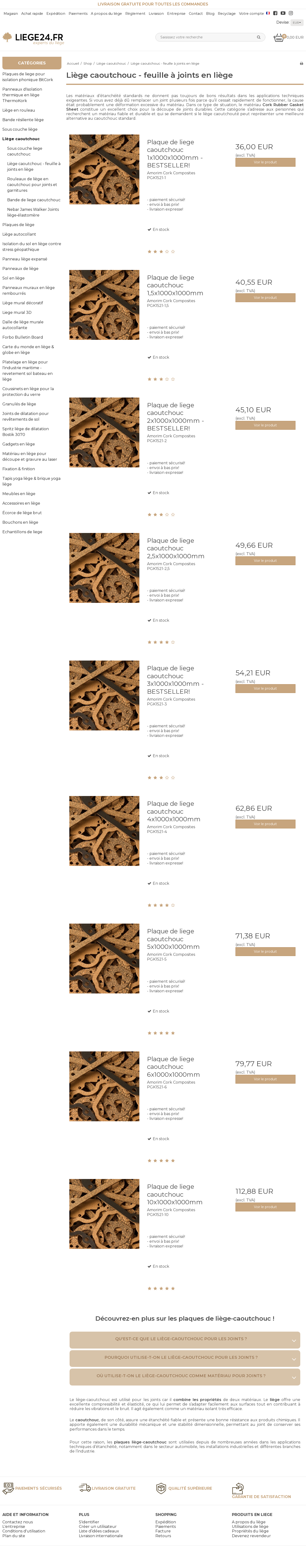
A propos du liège (106, 13)
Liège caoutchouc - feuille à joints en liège (33, 166)
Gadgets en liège (18, 444)
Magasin (11, 13)
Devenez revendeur (251, 1536)
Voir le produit (265, 162)
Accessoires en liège (21, 503)
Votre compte (251, 13)
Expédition (55, 13)
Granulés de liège (19, 404)
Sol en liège (13, 278)
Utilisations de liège (250, 1526)
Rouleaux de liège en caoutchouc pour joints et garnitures (32, 185)
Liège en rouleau (18, 110)
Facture (163, 1531)
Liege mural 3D (17, 312)
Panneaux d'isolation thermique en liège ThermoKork (22, 95)
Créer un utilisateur (98, 1526)
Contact (196, 13)
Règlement (135, 13)
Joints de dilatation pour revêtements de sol (25, 416)
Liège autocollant (19, 234)
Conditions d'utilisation (23, 1531)
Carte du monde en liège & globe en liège (28, 350)
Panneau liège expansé (24, 259)
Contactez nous (17, 1522)
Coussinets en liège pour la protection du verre (28, 392)
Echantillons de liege (22, 532)
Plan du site (13, 1536)
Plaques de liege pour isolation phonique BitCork (27, 77)
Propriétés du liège (250, 1531)
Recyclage (227, 13)
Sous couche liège (20, 129)
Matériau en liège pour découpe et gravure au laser (29, 456)
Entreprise (176, 13)
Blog (210, 13)
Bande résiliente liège (23, 120)
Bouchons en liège (20, 522)
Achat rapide (32, 13)
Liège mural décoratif (22, 303)
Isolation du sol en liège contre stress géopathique (31, 247)
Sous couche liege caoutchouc (24, 151)
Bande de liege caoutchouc (33, 200)
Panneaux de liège (20, 268)
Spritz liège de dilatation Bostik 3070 (25, 432)
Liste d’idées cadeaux (99, 1531)
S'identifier (89, 1522)
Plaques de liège (18, 224)
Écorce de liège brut (22, 513)
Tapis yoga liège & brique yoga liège (31, 481)
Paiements (78, 13)
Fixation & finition (18, 469)
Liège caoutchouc (21, 139)
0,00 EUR (288, 37)
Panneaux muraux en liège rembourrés (28, 290)
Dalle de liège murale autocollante (23, 325)
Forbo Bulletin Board (22, 337)
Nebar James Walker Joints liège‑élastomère (33, 212)
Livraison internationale (101, 1536)
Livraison (156, 13)
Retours (163, 1536)
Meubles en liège (18, 493)
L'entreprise (13, 1526)
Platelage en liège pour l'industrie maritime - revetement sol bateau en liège (27, 371)
